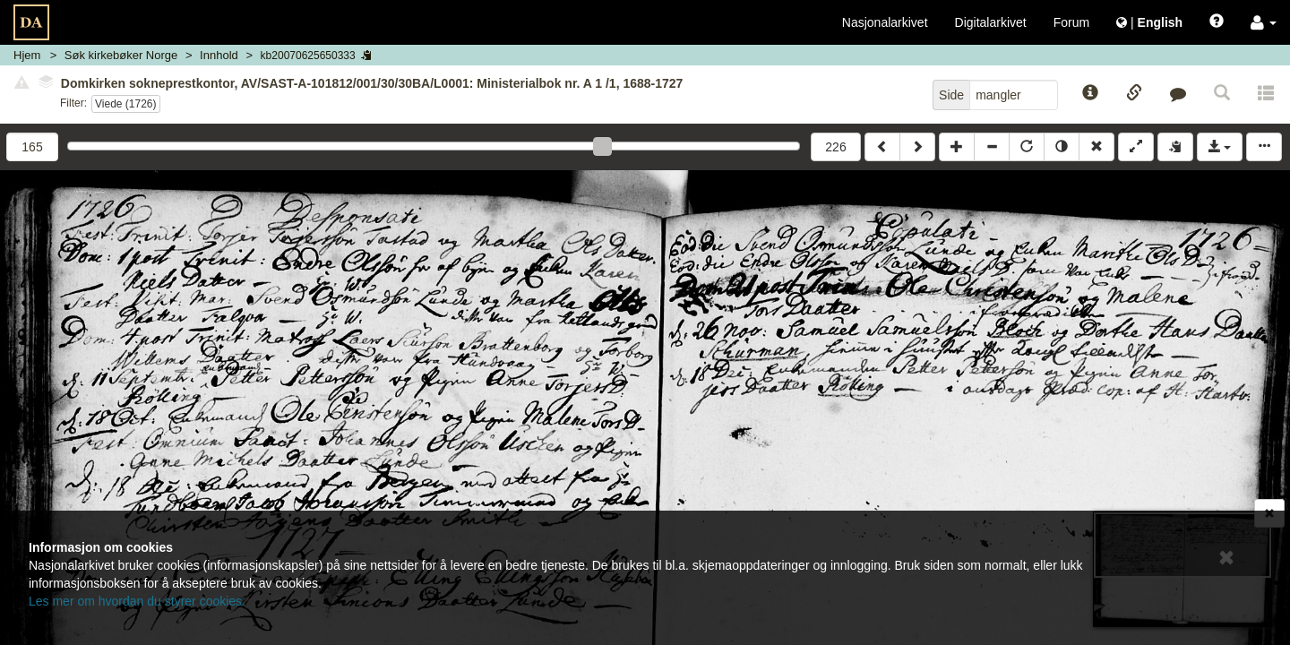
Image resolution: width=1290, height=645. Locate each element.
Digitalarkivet (991, 22)
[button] (1263, 22)
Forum (1071, 22)
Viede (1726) (126, 104)
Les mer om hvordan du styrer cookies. (137, 601)
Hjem (26, 55)
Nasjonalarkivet (885, 22)
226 (835, 147)
